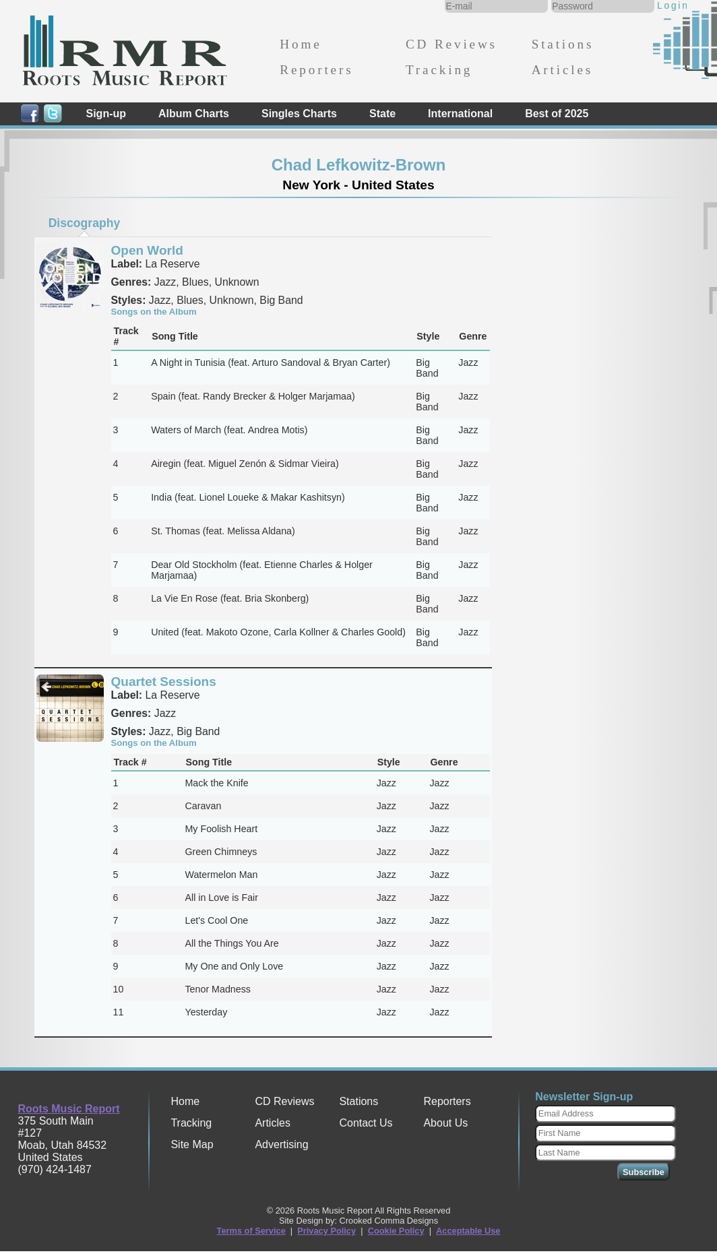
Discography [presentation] (85, 223)
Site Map (191, 1144)
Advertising (281, 1144)
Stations (563, 44)
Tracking (439, 70)
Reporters (316, 70)
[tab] (84, 223)
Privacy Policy (326, 1231)
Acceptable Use (468, 1231)
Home (300, 44)
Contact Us (365, 1123)
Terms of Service (251, 1231)
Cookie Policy (396, 1231)
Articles (562, 70)
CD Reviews (451, 44)
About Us (445, 1123)
